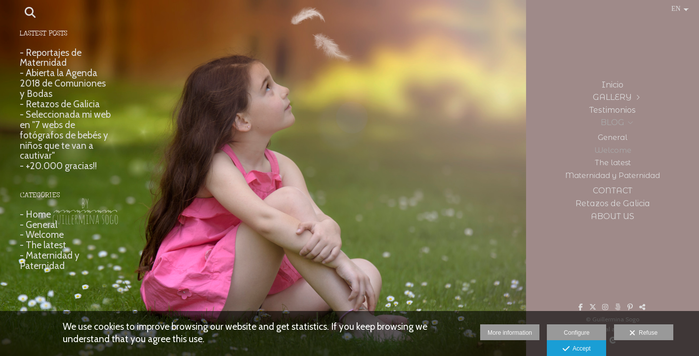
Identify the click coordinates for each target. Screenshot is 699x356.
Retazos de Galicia (613, 203)
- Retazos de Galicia (60, 104)
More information (510, 332)
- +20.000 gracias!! (58, 166)
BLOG (612, 122)
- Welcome (42, 234)
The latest (613, 162)
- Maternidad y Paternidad (50, 260)
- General (38, 224)
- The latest (43, 245)
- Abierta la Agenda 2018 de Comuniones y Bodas (63, 83)
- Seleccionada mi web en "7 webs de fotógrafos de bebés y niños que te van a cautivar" (65, 135)
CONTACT (612, 190)
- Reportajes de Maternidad (51, 58)
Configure (576, 332)
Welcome (612, 150)
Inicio (612, 84)
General (612, 137)
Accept (577, 349)
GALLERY (612, 97)
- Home (35, 214)
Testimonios (612, 110)
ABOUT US (612, 216)
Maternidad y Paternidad (612, 175)
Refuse (643, 333)
